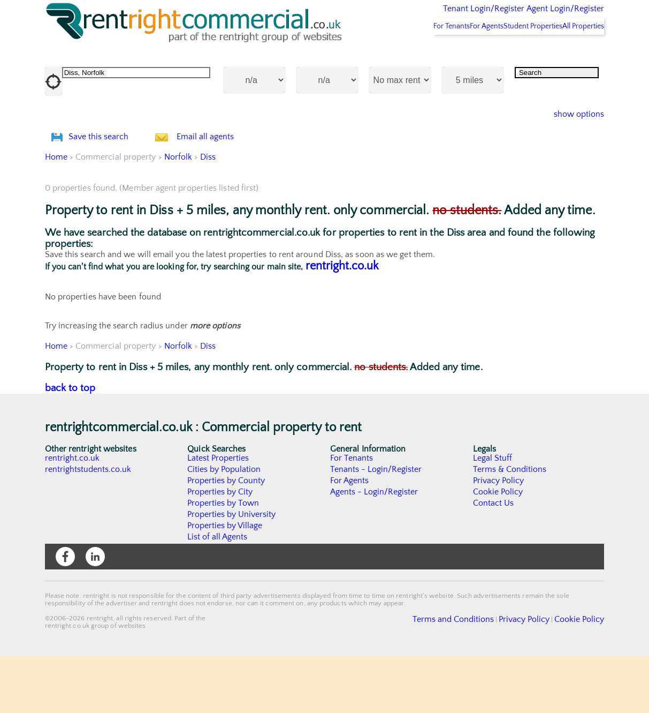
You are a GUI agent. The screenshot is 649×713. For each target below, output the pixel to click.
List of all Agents (217, 593)
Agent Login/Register (550, 16)
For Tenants (402, 54)
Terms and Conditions (478, 675)
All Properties (575, 54)
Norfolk (178, 214)
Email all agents (227, 179)
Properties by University (232, 571)
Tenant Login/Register (434, 16)
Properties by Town (223, 560)
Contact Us (493, 560)
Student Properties (511, 54)
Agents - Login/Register (374, 548)
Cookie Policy (498, 548)
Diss (208, 214)
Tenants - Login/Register (376, 526)
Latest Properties (218, 515)
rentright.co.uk (342, 322)
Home (56, 214)
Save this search (109, 179)
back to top (70, 445)
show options (570, 142)
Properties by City (220, 548)
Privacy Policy (498, 537)
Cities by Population (224, 526)
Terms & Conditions (510, 526)
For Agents (451, 54)
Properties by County (226, 537)
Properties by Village (225, 582)
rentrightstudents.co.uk (88, 526)
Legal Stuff (493, 515)
